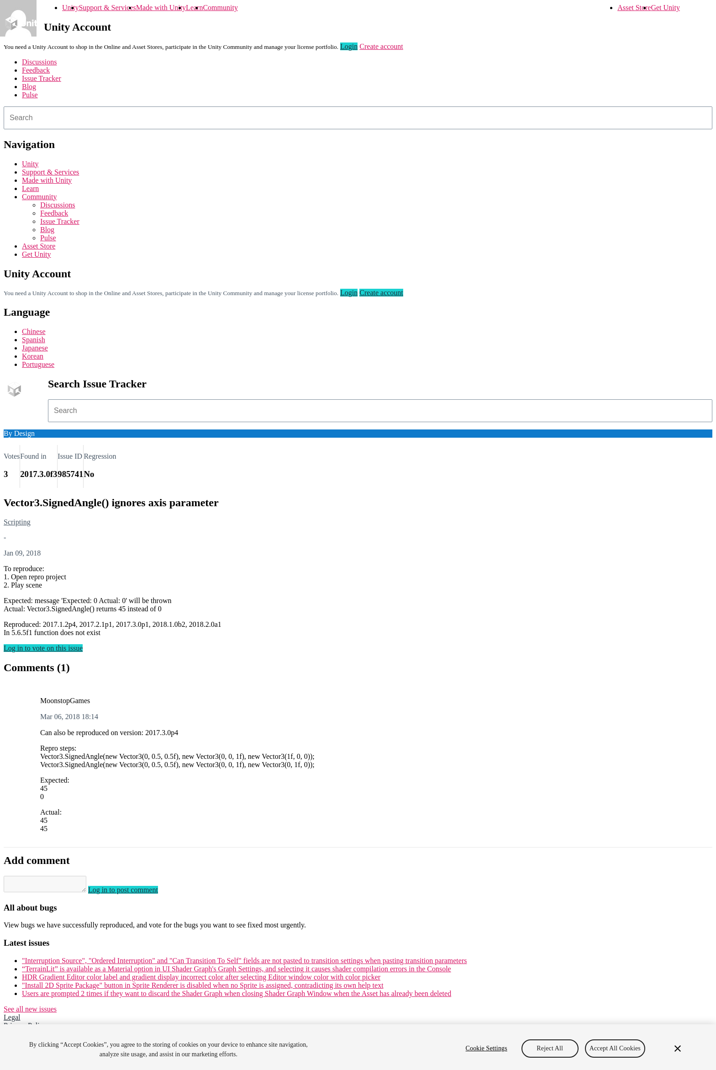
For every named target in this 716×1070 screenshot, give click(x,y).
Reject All (550, 1048)
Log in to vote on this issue (43, 648)
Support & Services (107, 7)
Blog (29, 86)
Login (349, 46)
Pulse (30, 95)
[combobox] (358, 118)
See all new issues (30, 1012)
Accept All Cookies (615, 1048)
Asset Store (634, 7)
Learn (194, 7)
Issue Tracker (41, 78)
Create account (381, 46)
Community (220, 7)
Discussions (39, 62)
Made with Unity (161, 7)
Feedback (36, 70)
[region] (358, 1047)
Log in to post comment (132, 892)
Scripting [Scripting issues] (17, 522)
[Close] (677, 1048)
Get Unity (665, 7)
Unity (70, 7)
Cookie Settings (486, 1048)
